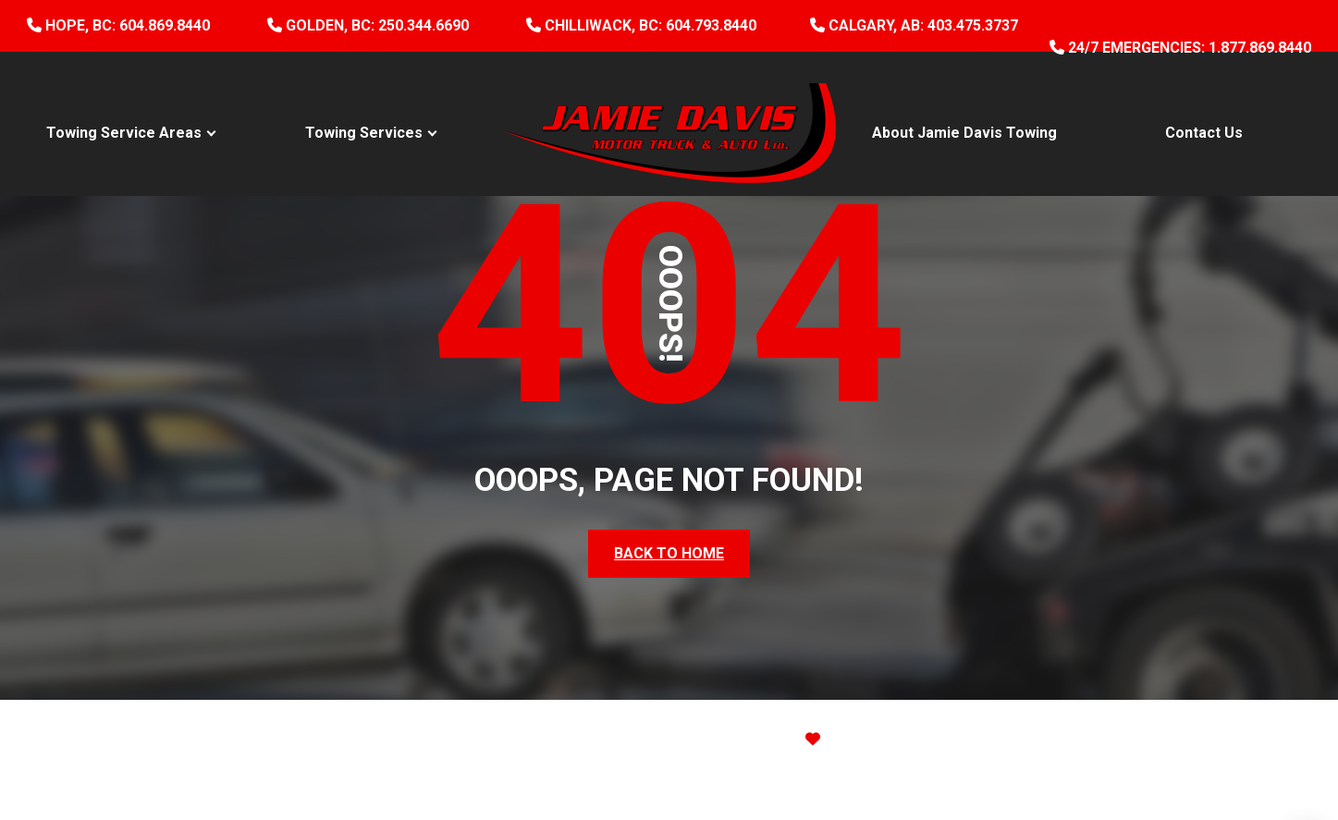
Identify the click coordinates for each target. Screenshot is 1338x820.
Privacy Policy (742, 780)
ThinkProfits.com (910, 739)
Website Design (712, 739)
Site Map (1011, 739)
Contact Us (1204, 132)
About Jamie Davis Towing (964, 132)
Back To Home (669, 553)
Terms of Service (885, 780)
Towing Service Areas (124, 132)
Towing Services (364, 132)
